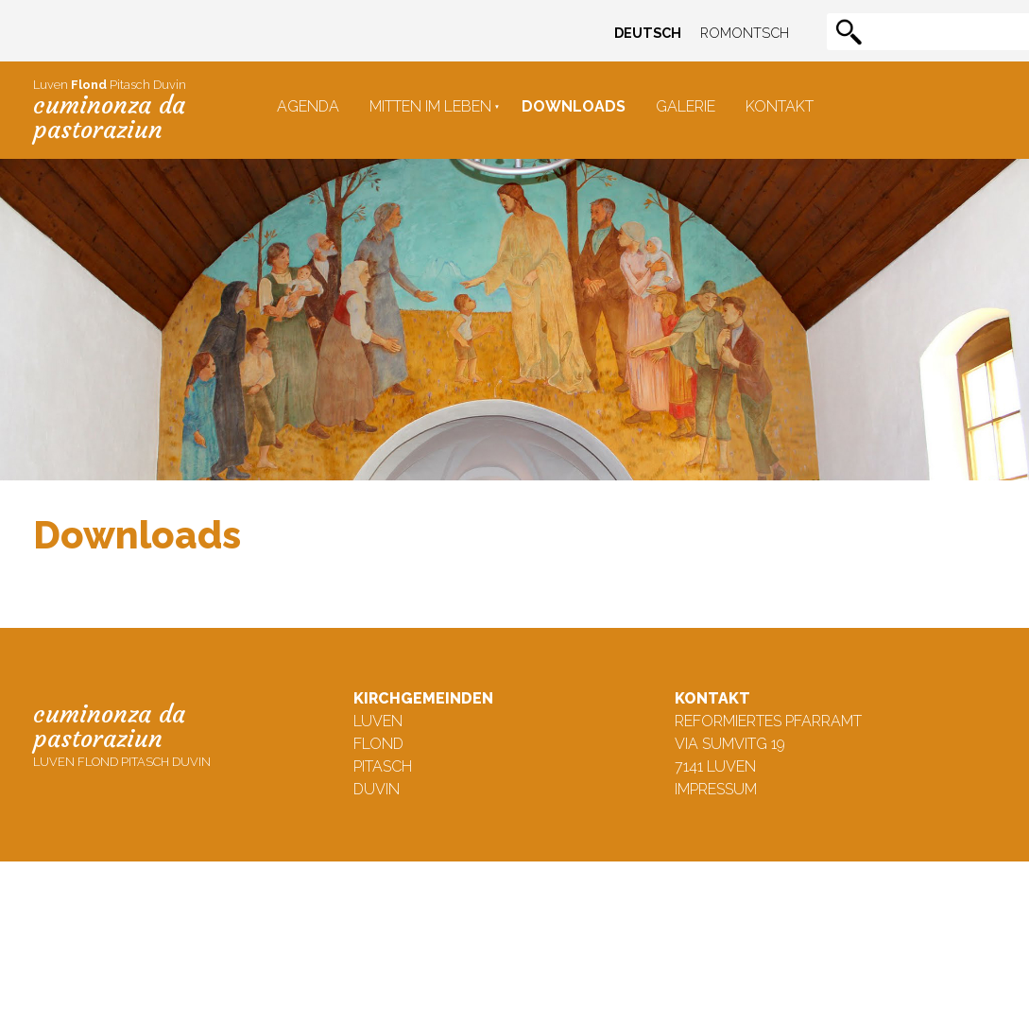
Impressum (716, 789)
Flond (378, 744)
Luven (378, 721)
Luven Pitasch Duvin (109, 111)
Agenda (308, 106)
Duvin (376, 789)
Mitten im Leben (430, 106)
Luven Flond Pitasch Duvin (122, 733)
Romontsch (744, 33)
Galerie (685, 106)
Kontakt (780, 106)
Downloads (574, 106)
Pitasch (382, 766)
